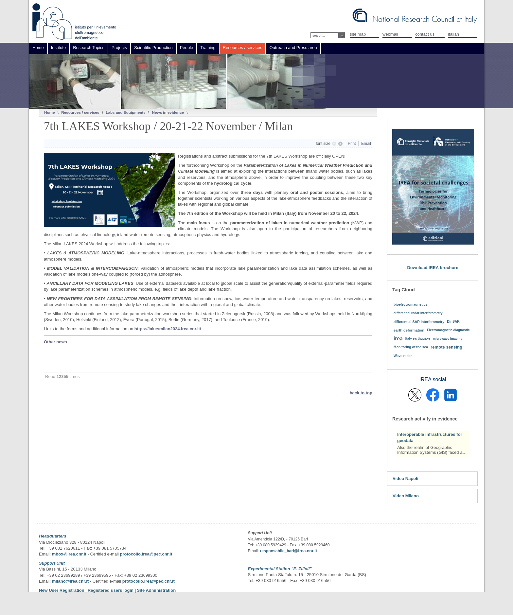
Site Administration (156, 590)
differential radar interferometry (418, 313)
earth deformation (409, 330)
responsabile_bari (277, 551)
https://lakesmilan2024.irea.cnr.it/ (167, 328)
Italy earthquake (417, 338)
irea (398, 338)
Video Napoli (405, 478)
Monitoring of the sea (411, 347)
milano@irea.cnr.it (70, 581)
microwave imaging (448, 338)
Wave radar (403, 356)
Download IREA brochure (432, 267)
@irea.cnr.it (305, 550)
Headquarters (52, 536)
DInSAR (453, 321)
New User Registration (61, 590)
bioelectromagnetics (411, 304)
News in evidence (168, 112)
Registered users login (111, 590)
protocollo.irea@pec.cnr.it (146, 554)
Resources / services (80, 112)
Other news (55, 341)
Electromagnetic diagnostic (448, 330)
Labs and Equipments (125, 112)
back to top (361, 392)
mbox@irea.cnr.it (69, 554)
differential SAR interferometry (419, 322)
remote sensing (446, 347)
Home (49, 112)
